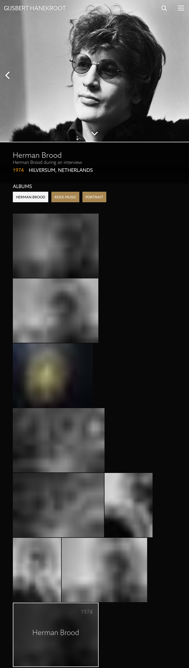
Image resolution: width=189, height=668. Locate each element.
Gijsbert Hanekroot (35, 8)
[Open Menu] (181, 8)
